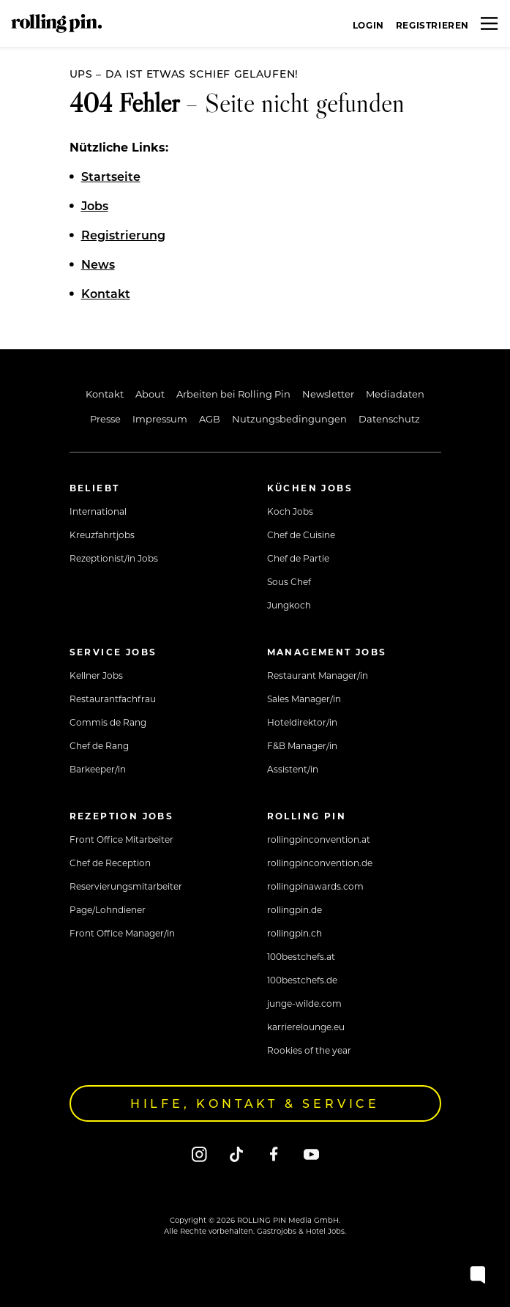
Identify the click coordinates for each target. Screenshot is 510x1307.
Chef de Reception (110, 862)
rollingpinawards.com (315, 886)
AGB (209, 418)
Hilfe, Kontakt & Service (255, 1103)
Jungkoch (289, 605)
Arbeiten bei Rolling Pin (233, 393)
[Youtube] (311, 1153)
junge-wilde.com (304, 1003)
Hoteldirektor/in (302, 722)
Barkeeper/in (98, 769)
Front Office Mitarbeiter (121, 839)
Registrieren (432, 25)
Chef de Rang (99, 745)
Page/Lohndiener (108, 909)
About (150, 393)
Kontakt (105, 393)
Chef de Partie (298, 558)
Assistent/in (292, 769)
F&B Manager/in (302, 745)
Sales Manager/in (304, 698)
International (98, 511)
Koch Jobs (290, 511)
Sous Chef (289, 581)
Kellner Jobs (96, 675)
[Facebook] (274, 1153)
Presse (105, 418)
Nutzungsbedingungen (289, 418)
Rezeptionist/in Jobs (114, 558)
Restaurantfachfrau (113, 698)
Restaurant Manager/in (317, 675)
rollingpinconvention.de (319, 862)
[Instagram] (199, 1153)
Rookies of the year (309, 1050)
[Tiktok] (236, 1153)
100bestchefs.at (301, 956)
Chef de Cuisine (301, 534)
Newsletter (328, 393)
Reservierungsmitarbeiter (126, 886)
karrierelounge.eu (306, 1026)
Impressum (159, 418)
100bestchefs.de (302, 980)
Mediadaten (395, 393)
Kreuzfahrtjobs (102, 534)
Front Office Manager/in (122, 933)
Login (368, 25)
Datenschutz (389, 418)
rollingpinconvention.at (318, 839)
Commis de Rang (108, 722)
